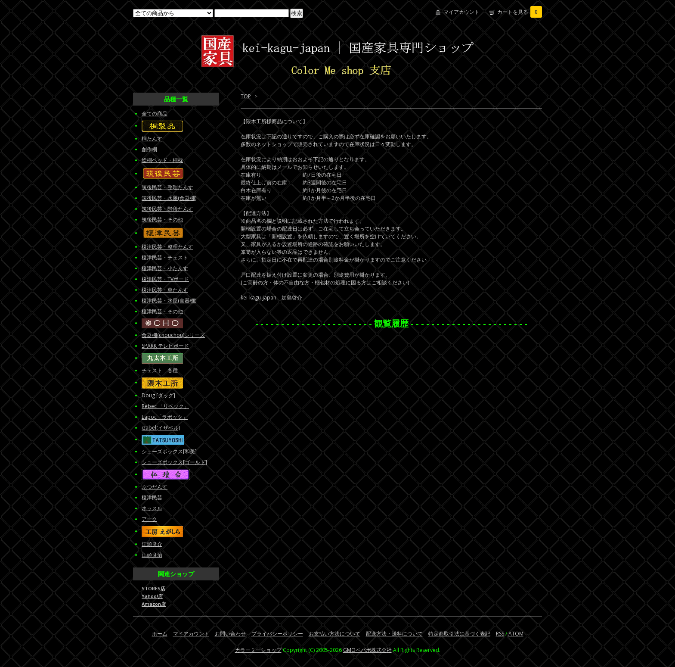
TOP (246, 96)
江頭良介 (152, 544)
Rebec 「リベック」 (165, 406)
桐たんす (152, 138)
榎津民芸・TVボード (165, 279)
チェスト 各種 (160, 370)
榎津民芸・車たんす (165, 289)
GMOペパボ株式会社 (367, 650)
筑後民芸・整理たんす (167, 187)
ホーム (159, 633)
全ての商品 (154, 113)
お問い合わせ (230, 633)
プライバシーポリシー (277, 633)
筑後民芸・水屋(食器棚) (169, 198)
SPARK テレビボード (165, 345)
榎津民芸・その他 (162, 311)
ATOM (515, 633)
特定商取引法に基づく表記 (459, 633)
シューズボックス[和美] (169, 451)
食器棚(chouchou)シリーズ (173, 335)
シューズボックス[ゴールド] (174, 462)
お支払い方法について (334, 633)
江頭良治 (152, 554)
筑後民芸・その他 (162, 219)
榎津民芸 (152, 497)
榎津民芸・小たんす (165, 268)
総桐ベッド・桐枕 (162, 160)
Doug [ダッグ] (158, 395)
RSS (500, 633)
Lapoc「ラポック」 (165, 417)
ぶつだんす (154, 486)
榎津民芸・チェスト (165, 257)
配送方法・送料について (394, 633)
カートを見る (519, 12)
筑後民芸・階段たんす (167, 208)
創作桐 (149, 149)
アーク (149, 519)
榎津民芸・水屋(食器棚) (169, 300)
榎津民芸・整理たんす (167, 246)
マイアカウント (461, 12)
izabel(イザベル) (161, 427)
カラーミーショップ (258, 650)
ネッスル (152, 508)
